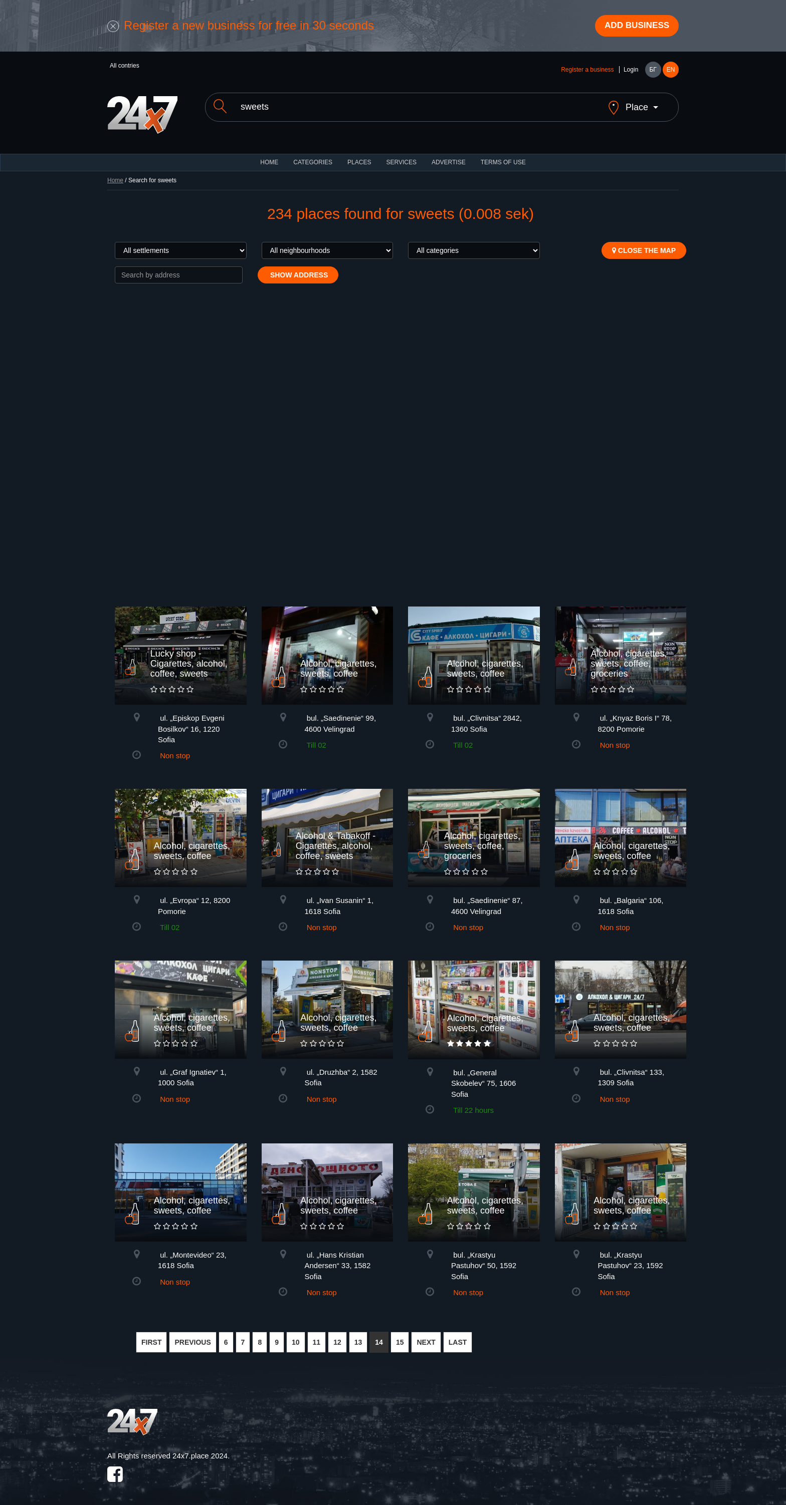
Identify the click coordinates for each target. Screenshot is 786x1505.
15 (400, 1335)
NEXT (426, 1335)
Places (359, 155)
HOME (269, 155)
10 (296, 1335)
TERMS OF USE (503, 155)
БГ (652, 71)
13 (358, 1335)
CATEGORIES (312, 155)
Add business (634, 27)
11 (317, 1335)
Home (115, 173)
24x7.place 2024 (200, 1448)
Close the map (644, 243)
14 (379, 1335)
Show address (298, 268)
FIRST (151, 1335)
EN (671, 71)
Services (401, 155)
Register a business (587, 71)
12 (337, 1335)
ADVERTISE (449, 155)
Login (631, 71)
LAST (458, 1335)
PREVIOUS (192, 1335)
